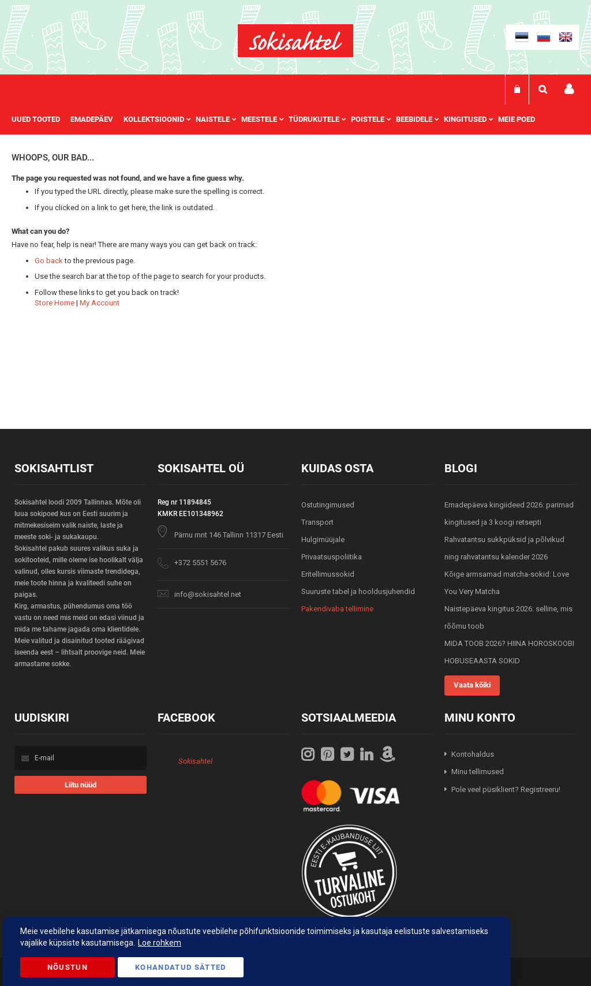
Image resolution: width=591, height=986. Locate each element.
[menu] (279, 119)
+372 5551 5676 (200, 562)
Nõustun (67, 967)
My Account (99, 302)
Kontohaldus (472, 754)
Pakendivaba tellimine (337, 608)
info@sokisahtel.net (207, 594)
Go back (49, 260)
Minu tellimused (477, 771)
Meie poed (516, 119)
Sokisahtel (195, 761)
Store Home (54, 302)
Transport (317, 522)
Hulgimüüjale (323, 539)
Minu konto (569, 89)
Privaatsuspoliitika (331, 556)
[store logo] (295, 40)
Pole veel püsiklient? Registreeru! (505, 789)
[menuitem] (41, 119)
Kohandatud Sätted (180, 967)
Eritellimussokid (327, 574)
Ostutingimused (327, 505)
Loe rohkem (159, 942)
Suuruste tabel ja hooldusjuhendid (358, 591)
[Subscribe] (80, 785)
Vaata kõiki (472, 685)
